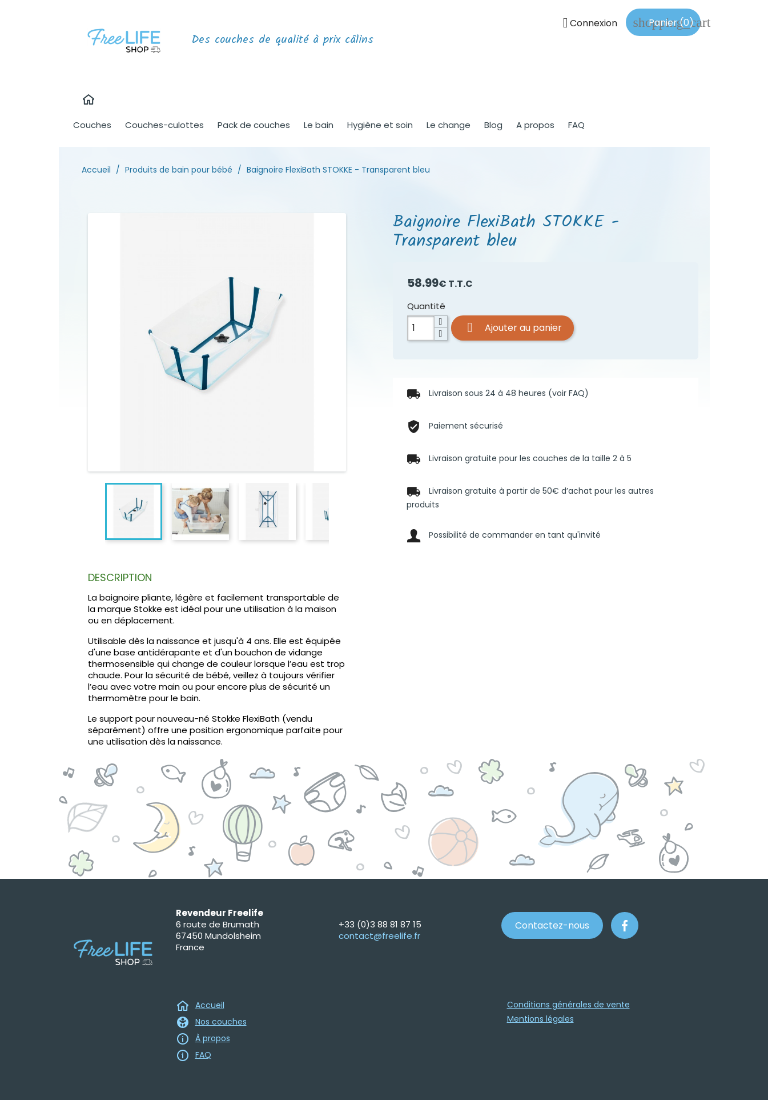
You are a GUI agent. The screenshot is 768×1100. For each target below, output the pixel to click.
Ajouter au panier (512, 327)
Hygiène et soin (380, 125)
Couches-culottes (164, 125)
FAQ (576, 125)
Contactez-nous (552, 925)
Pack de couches (254, 125)
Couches (92, 125)
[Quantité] (421, 328)
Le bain (318, 125)
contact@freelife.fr (379, 936)
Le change (449, 125)
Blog (493, 125)
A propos (535, 125)
